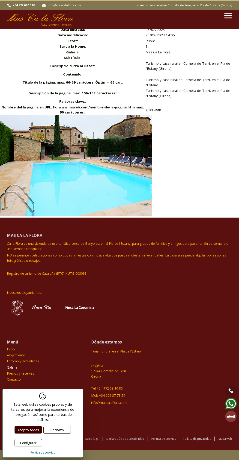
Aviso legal (92, 439)
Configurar (28, 442)
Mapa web (225, 439)
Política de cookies (163, 439)
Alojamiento (16, 355)
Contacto (14, 379)
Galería (12, 367)
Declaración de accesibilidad (125, 439)
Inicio (11, 349)
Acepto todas (28, 430)
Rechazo (57, 430)
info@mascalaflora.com (64, 5)
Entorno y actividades (23, 361)
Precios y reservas (20, 373)
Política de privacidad (197, 439)
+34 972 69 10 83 (24, 5)
